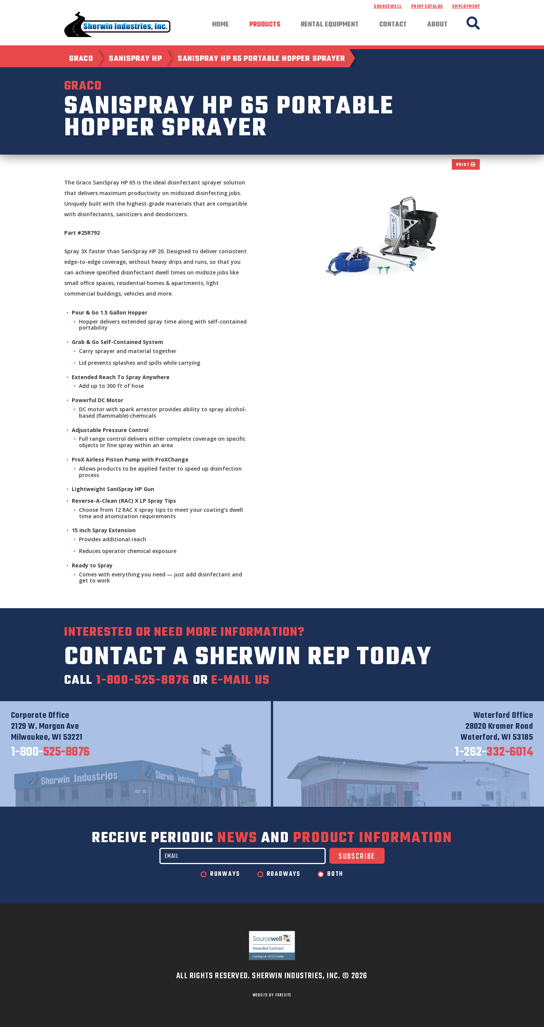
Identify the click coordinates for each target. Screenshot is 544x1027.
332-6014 (494, 752)
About (437, 25)
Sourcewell (388, 7)
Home (220, 25)
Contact (393, 25)
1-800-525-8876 (143, 680)
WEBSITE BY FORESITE (272, 995)
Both (335, 874)
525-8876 (50, 752)
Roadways (283, 874)
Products (264, 25)
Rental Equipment (330, 25)
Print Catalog (427, 7)
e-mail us (240, 680)
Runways (225, 874)
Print (465, 165)
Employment (466, 7)
